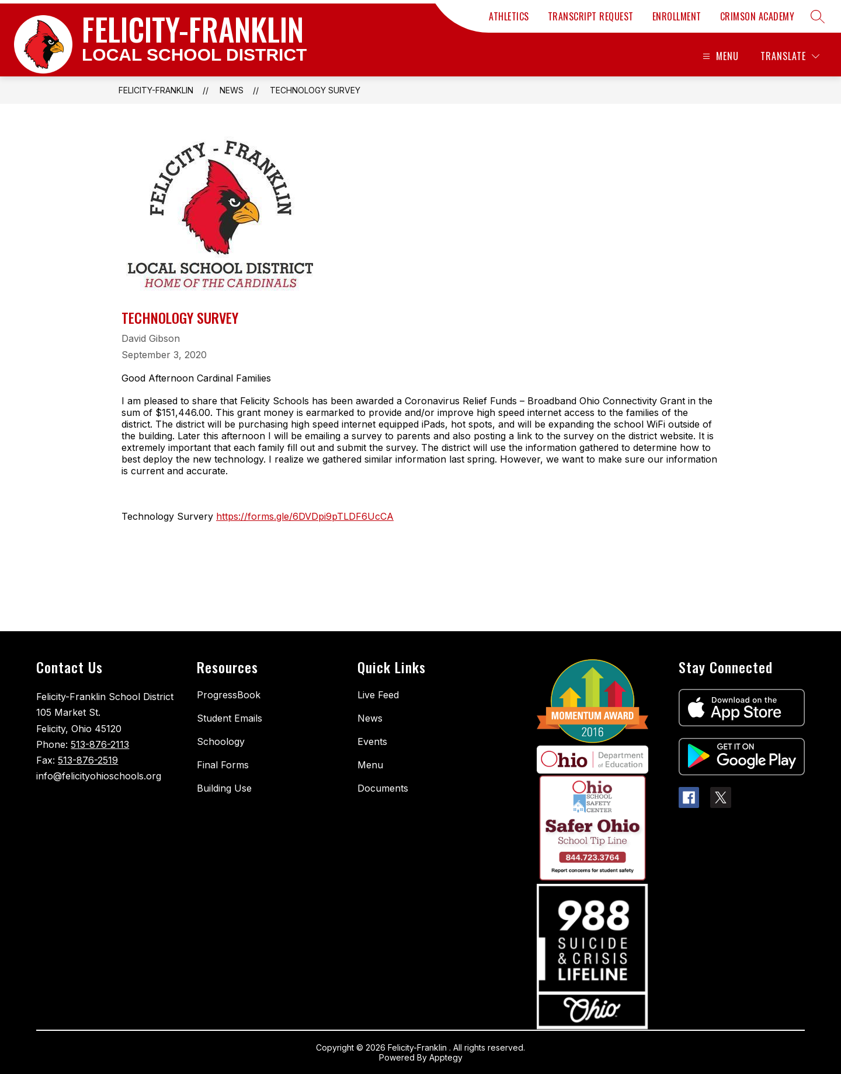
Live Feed (378, 695)
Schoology (221, 741)
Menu (370, 765)
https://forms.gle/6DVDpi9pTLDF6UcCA (305, 516)
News (232, 90)
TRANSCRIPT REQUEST (591, 16)
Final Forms (223, 765)
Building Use (224, 788)
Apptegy (446, 1057)
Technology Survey (315, 90)
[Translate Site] (789, 56)
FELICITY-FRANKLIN (156, 90)
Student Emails (229, 718)
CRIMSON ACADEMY (757, 16)
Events (372, 741)
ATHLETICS (509, 16)
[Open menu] (719, 56)
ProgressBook (228, 695)
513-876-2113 (100, 744)
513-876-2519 (88, 760)
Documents (382, 788)
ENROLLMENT (676, 16)
